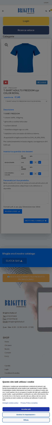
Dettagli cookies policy (10, 403)
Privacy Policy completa (29, 403)
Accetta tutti (26, 409)
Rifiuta (26, 420)
